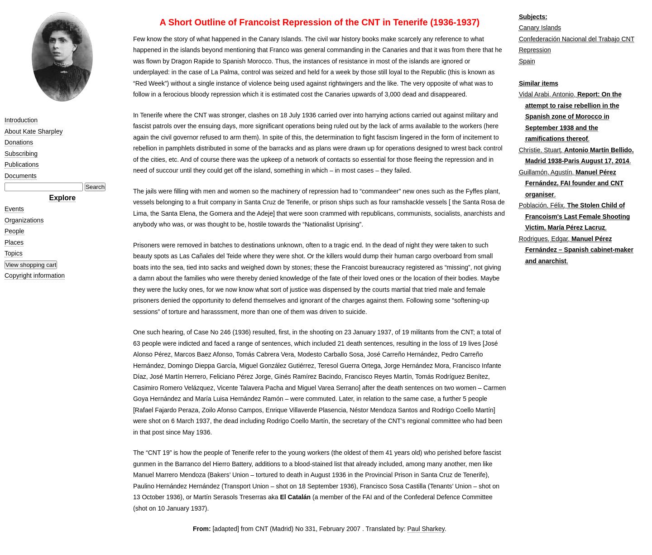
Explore (62, 198)
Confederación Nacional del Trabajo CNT (576, 39)
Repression (535, 49)
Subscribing (21, 153)
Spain (527, 61)
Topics (14, 253)
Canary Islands (540, 27)
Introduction (21, 120)
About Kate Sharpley (33, 131)
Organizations (24, 220)
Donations (19, 142)
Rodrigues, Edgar (543, 238)
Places (14, 242)
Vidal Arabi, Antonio (546, 94)
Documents (21, 175)
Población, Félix (541, 205)
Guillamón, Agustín (545, 172)
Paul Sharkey (426, 528)
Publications (22, 164)
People (14, 231)
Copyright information (35, 275)
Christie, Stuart (540, 150)
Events (14, 208)
